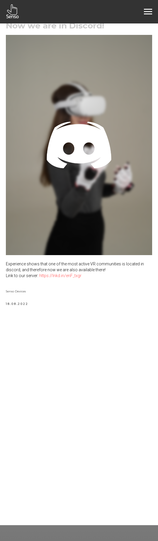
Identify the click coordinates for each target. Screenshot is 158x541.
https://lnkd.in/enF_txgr (60, 275)
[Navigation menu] (148, 12)
